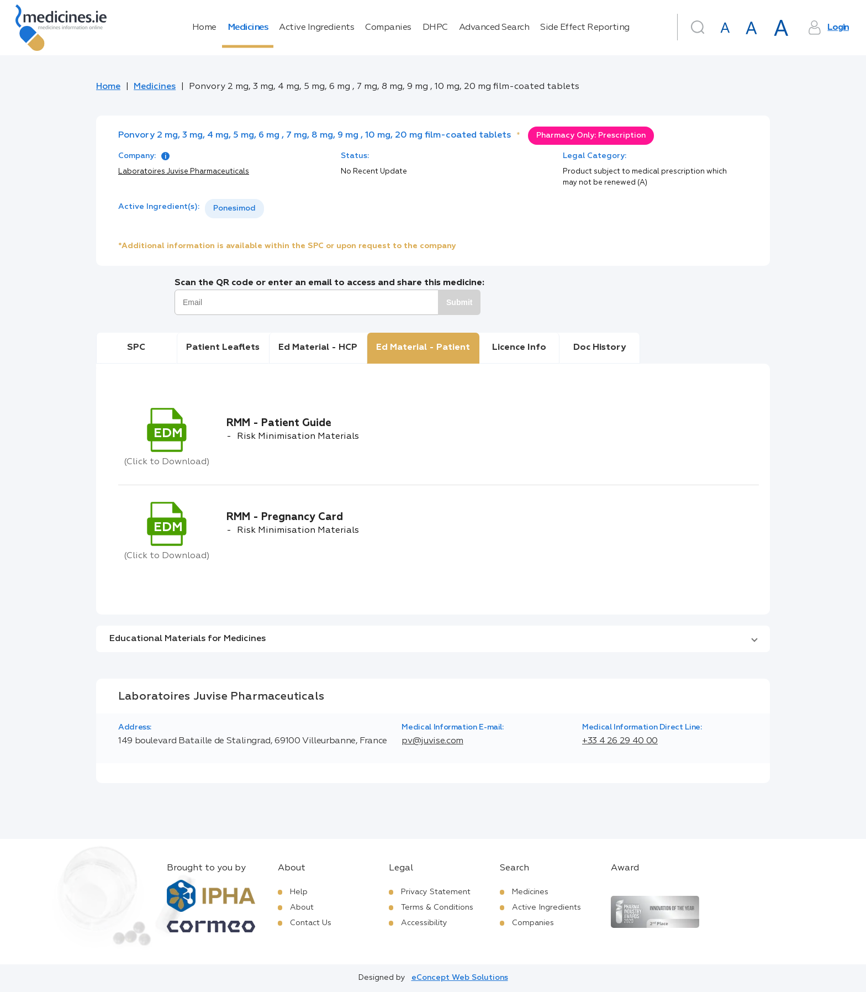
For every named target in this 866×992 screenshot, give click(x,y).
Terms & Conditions (437, 907)
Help (299, 892)
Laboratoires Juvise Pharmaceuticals (183, 171)
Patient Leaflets (223, 347)
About (302, 907)
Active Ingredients (316, 27)
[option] (234, 208)
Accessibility (424, 923)
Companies (388, 27)
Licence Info (519, 347)
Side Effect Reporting (585, 27)
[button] (433, 639)
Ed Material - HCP (317, 347)
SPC (136, 347)
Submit (459, 302)
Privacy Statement (436, 892)
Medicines (248, 27)
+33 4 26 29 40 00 (620, 741)
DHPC (435, 27)
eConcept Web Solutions (459, 977)
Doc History (599, 347)
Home (204, 27)
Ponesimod (234, 208)
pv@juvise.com (432, 741)
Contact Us (310, 923)
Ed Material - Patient (423, 347)
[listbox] (234, 208)
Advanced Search (494, 27)
